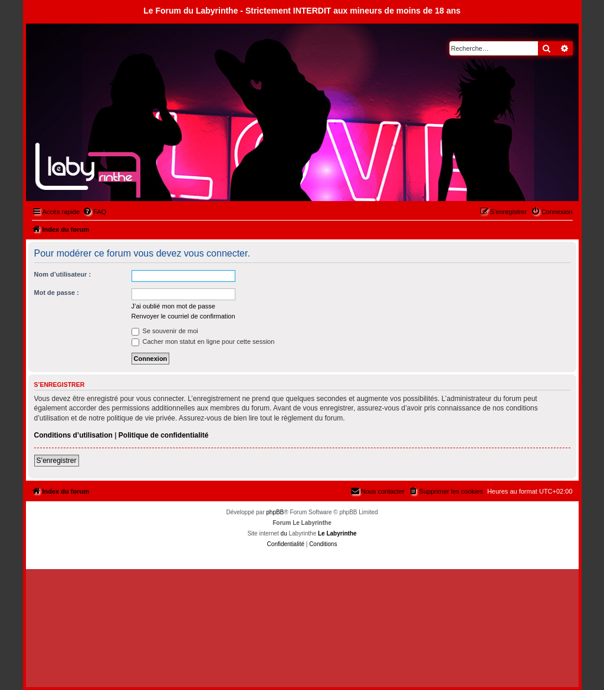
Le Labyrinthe (337, 533)
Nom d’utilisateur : (62, 274)
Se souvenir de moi (165, 330)
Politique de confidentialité (164, 435)
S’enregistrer (57, 460)
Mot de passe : (56, 292)
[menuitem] (94, 212)
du (284, 533)
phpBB (275, 512)
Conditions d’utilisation (73, 435)
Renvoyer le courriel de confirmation (183, 316)
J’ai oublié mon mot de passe (173, 306)
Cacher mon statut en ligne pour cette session (203, 341)
